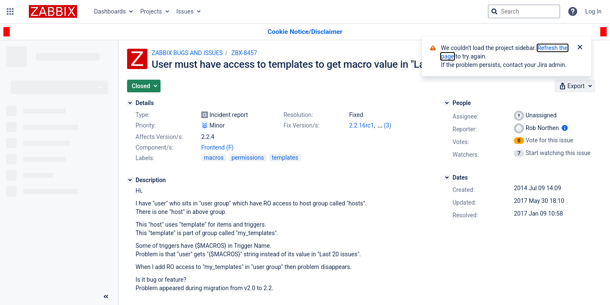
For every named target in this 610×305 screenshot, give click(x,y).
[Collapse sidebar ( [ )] (106, 296)
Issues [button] (185, 11)
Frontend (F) (217, 147)
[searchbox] (524, 11)
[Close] (580, 48)
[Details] (130, 103)
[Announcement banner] (305, 32)
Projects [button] (151, 11)
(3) (387, 125)
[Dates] (447, 177)
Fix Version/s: (301, 125)
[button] (10, 11)
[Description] (130, 180)
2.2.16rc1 (361, 125)
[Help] (573, 11)
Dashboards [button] (110, 11)
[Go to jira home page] (53, 11)
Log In (593, 11)
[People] (447, 103)
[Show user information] (564, 128)
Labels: (145, 158)
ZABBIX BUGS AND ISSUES (187, 53)
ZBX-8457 (244, 53)
